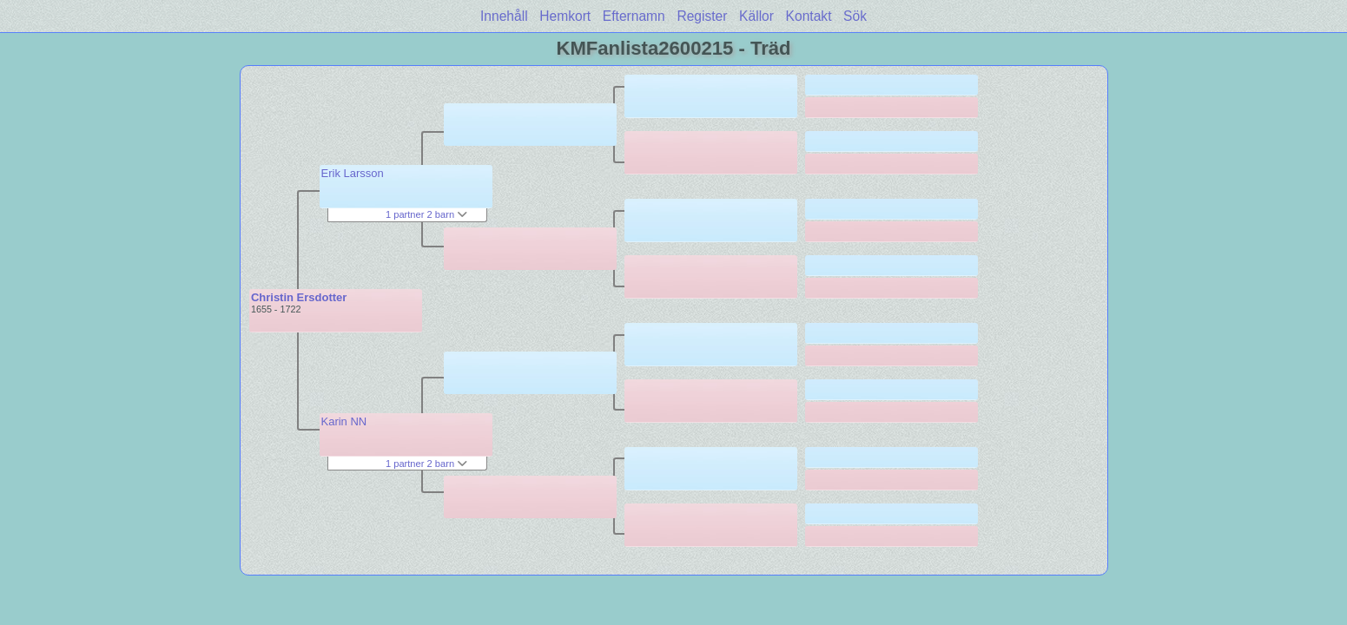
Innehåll (504, 16)
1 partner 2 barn (426, 214)
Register (702, 16)
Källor (756, 16)
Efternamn (634, 16)
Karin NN (344, 421)
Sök (855, 16)
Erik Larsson (352, 173)
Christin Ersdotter (299, 297)
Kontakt (809, 16)
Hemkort (565, 16)
